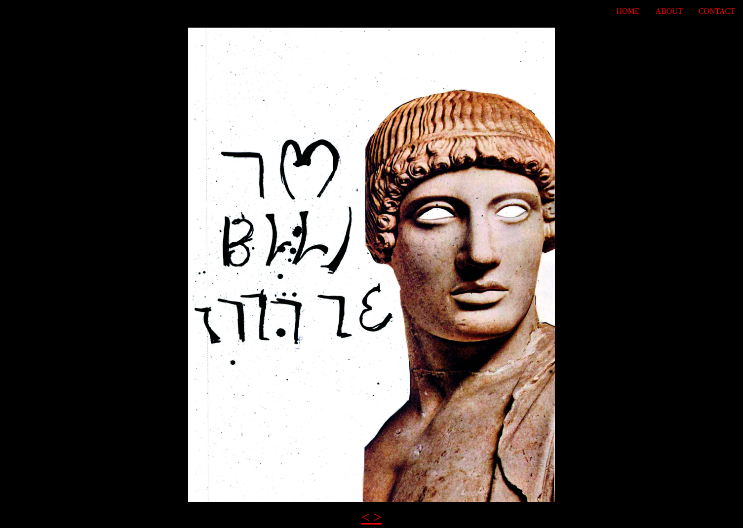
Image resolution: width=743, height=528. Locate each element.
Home (628, 11)
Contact (717, 11)
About (669, 11)
